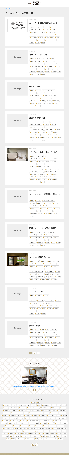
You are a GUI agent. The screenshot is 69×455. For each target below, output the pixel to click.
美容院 (43, 42)
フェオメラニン (13, 423)
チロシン (21, 418)
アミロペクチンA (55, 407)
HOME (6, 8)
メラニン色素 (53, 425)
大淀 (47, 37)
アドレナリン (39, 295)
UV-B (43, 329)
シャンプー (54, 29)
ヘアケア (58, 34)
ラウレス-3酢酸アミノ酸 (20, 428)
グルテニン (5, 415)
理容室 (45, 179)
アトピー (6, 407)
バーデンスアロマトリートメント (37, 34)
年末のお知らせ (35, 86)
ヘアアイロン (43, 423)
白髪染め (17, 436)
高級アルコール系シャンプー (51, 438)
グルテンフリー (19, 415)
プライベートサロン (49, 34)
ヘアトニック (41, 132)
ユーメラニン (61, 425)
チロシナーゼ (14, 418)
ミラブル (56, 171)
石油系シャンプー (36, 436)
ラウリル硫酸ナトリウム (8, 428)
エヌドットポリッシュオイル (36, 29)
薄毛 (37, 140)
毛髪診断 (47, 71)
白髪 (12, 436)
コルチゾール (39, 263)
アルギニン (64, 407)
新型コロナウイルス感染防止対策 (42, 228)
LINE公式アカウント (47, 405)
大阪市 (58, 37)
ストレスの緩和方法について (40, 257)
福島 (60, 71)
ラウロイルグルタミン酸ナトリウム (59, 428)
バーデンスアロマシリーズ (46, 420)
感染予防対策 (40, 71)
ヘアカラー (43, 208)
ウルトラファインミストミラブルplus (52, 158)
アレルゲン (22, 410)
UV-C (48, 329)
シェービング (43, 415)
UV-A (38, 329)
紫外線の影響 (34, 326)
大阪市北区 (33, 71)
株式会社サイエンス (55, 176)
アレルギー (6, 410)
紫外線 (38, 345)
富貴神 (18, 433)
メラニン (46, 425)
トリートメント (34, 32)
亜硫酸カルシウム (42, 174)
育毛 (60, 137)
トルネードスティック (61, 418)
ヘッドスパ (41, 37)
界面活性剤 (6, 436)
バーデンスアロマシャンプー (52, 32)
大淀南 (52, 37)
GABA (38, 261)
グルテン (12, 415)
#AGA (47, 27)
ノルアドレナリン (50, 300)
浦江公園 (54, 71)
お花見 (32, 263)
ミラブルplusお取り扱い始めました (43, 152)
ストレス (32, 266)
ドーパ (27, 418)
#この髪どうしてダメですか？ (24, 405)
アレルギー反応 (14, 410)
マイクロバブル (49, 171)
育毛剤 (32, 140)
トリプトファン (51, 418)
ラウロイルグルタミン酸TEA (45, 428)
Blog (10, 8)
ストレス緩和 (40, 266)
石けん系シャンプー (25, 436)
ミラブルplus (33, 174)
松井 (38, 402)
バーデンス (42, 32)
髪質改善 (43, 74)
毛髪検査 (46, 433)
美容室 (38, 42)
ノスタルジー (6, 420)
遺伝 (42, 438)
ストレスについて (36, 291)
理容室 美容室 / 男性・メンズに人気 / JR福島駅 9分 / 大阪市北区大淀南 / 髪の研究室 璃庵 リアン (34, 386)
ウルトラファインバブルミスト (36, 158)
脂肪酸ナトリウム (30, 438)
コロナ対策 (47, 29)
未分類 (32, 27)
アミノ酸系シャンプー (45, 407)
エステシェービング (62, 410)
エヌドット (53, 27)
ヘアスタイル (33, 37)
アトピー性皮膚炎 (14, 407)
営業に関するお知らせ (38, 55)
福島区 (32, 42)
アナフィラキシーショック (33, 407)
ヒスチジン (5, 423)
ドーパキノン (34, 418)
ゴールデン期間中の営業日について (43, 23)
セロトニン (47, 266)
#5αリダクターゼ (40, 27)
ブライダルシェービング (23, 423)
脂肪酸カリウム (21, 438)
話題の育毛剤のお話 (37, 118)
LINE (39, 405)
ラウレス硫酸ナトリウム (32, 428)
